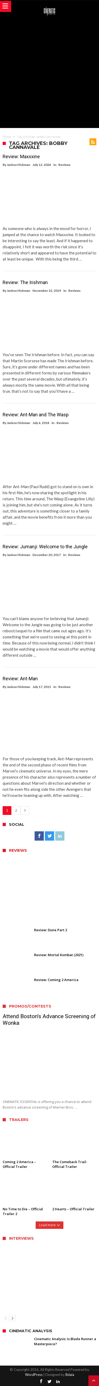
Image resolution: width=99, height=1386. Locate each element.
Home (7, 137)
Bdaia (69, 1374)
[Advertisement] (49, 71)
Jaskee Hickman (18, 165)
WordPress (34, 1374)
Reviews (64, 165)
